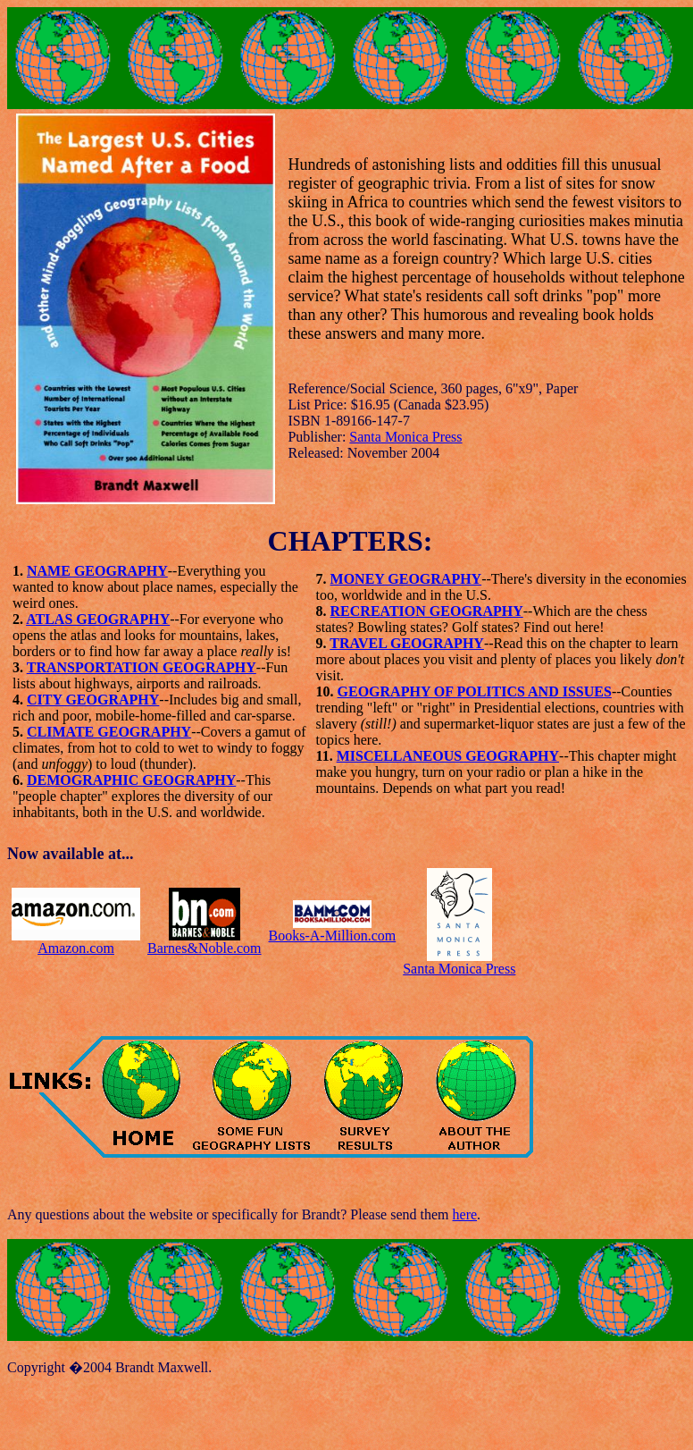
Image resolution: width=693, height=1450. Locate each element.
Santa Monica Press (405, 436)
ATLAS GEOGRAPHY (98, 619)
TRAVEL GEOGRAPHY (407, 643)
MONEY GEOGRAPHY (406, 578)
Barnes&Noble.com (204, 948)
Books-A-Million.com (333, 935)
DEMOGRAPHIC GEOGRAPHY (131, 780)
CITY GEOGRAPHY (93, 699)
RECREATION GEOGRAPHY (426, 611)
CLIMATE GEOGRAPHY (109, 731)
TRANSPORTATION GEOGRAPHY (141, 667)
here (465, 1214)
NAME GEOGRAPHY (97, 570)
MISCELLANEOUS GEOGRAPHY (448, 755)
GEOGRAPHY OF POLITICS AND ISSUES (475, 691)
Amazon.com (76, 948)
